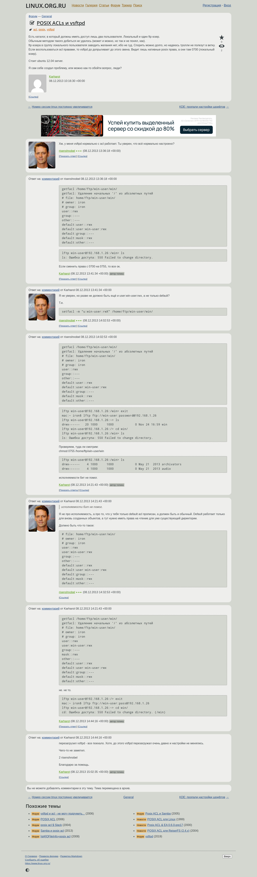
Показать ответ (68, 156)
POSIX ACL (48, 819)
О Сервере (31, 856)
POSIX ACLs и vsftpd (61, 22)
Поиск (137, 5)
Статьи (104, 5)
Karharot (54, 76)
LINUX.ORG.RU (46, 5)
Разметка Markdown (71, 856)
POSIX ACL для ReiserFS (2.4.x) (168, 830)
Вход (227, 5)
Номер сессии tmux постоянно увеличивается (62, 106)
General (47, 16)
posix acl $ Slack (51, 825)
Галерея (91, 5)
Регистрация (212, 5)
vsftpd (50, 29)
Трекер (127, 5)
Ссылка (33, 96)
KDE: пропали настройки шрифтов (202, 106)
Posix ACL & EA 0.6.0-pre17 (165, 825)
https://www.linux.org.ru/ (37, 863)
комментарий (51, 178)
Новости (78, 5)
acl (35, 29)
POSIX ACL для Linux (161, 819)
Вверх (227, 856)
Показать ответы (69, 490)
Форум (115, 5)
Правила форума (48, 856)
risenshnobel (67, 150)
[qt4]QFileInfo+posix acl (55, 836)
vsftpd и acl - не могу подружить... (63, 813)
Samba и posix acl (52, 830)
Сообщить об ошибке (37, 859)
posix (42, 29)
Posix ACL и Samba (158, 813)
